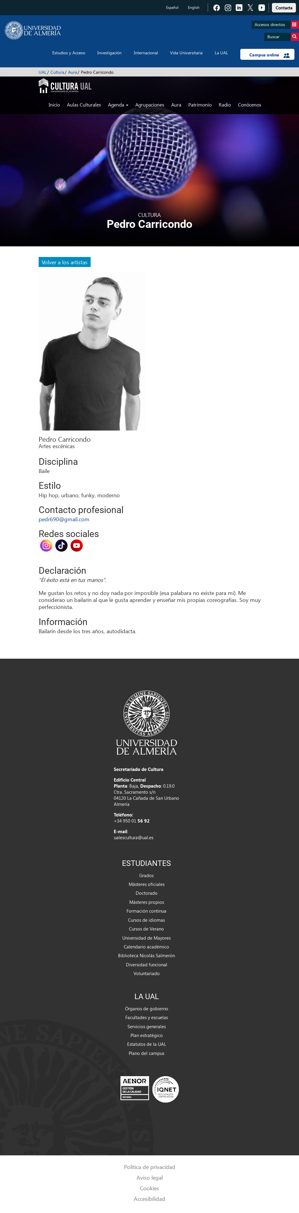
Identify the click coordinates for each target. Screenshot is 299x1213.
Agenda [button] (118, 104)
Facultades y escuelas (146, 1017)
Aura (72, 72)
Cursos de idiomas (146, 920)
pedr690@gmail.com (64, 519)
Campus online (269, 55)
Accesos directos (277, 25)
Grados (146, 875)
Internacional (146, 53)
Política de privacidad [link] (149, 1167)
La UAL (221, 53)
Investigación (109, 53)
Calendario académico (146, 947)
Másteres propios (146, 902)
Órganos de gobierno (146, 1008)
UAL (43, 72)
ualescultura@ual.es (133, 837)
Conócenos (249, 104)
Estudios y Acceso (68, 53)
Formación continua (146, 911)
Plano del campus (146, 1053)
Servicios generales (146, 1026)
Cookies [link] (149, 1188)
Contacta (284, 8)
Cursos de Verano (146, 929)
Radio (225, 104)
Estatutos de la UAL (146, 1044)
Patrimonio (200, 104)
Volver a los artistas (65, 262)
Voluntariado (147, 973)
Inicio (54, 104)
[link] (284, 7)
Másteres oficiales (147, 884)
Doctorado (147, 893)
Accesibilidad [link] (149, 1198)
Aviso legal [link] (150, 1177)
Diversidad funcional (146, 964)
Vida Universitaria (186, 53)
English (194, 7)
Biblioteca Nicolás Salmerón (146, 955)
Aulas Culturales (84, 104)
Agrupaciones (149, 104)
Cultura (57, 72)
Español (172, 7)
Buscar (283, 37)
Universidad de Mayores (146, 938)
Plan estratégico (146, 1035)
